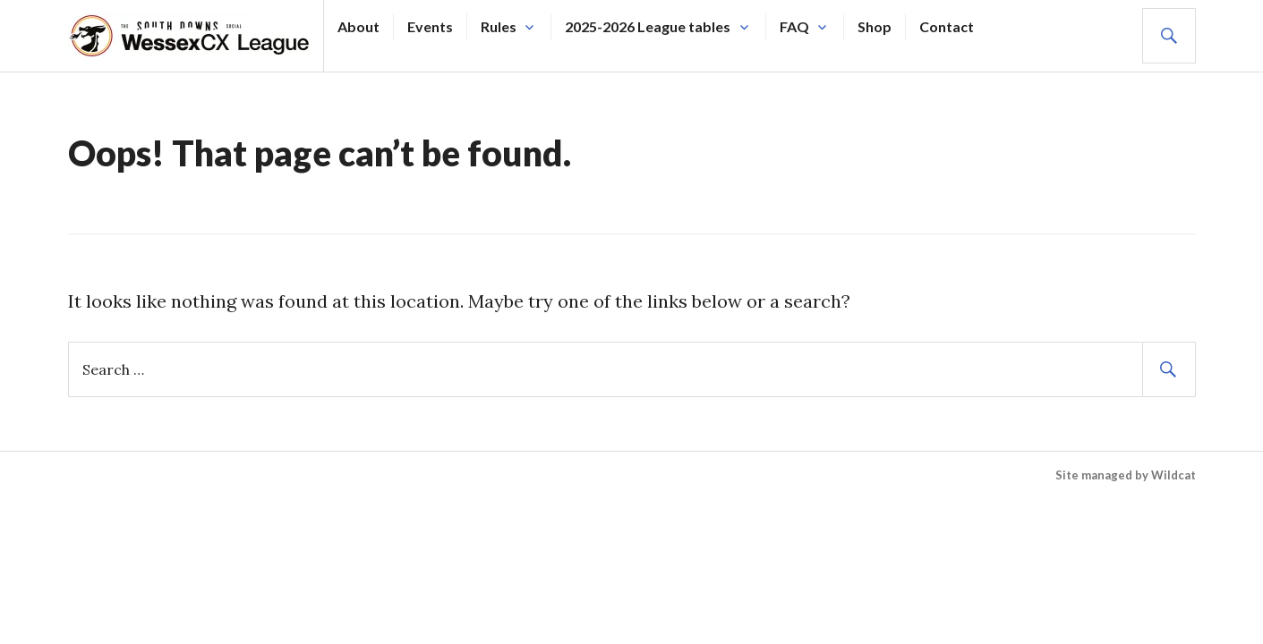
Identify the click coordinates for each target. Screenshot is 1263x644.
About (358, 26)
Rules (498, 26)
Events (430, 26)
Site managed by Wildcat (1125, 475)
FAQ (794, 26)
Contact (946, 26)
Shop (875, 26)
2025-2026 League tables (647, 26)
